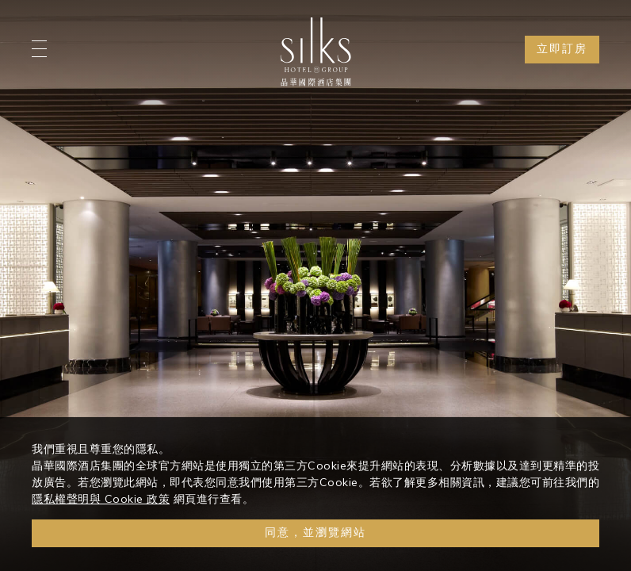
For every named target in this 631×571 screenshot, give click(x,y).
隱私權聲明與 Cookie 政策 (101, 499)
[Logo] (315, 51)
